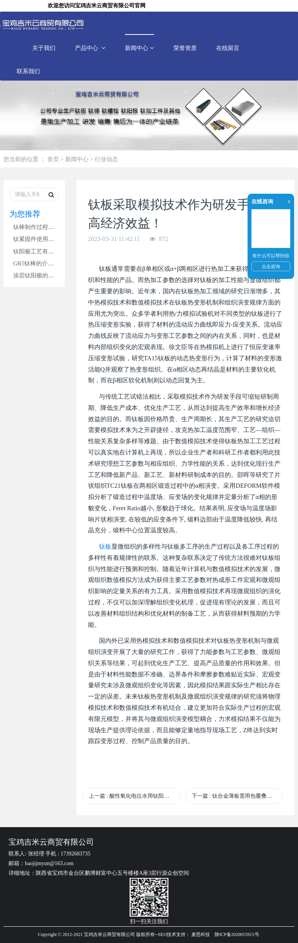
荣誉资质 (185, 48)
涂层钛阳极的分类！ (39, 275)
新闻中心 (139, 48)
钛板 (105, 546)
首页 (53, 159)
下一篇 (237, 796)
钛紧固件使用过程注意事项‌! (49, 239)
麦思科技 (200, 934)
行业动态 (106, 159)
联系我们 (28, 71)
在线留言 (227, 48)
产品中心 (90, 48)
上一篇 (132, 796)
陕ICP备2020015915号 (237, 934)
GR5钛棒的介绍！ (36, 263)
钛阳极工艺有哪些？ (39, 251)
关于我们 (43, 48)
